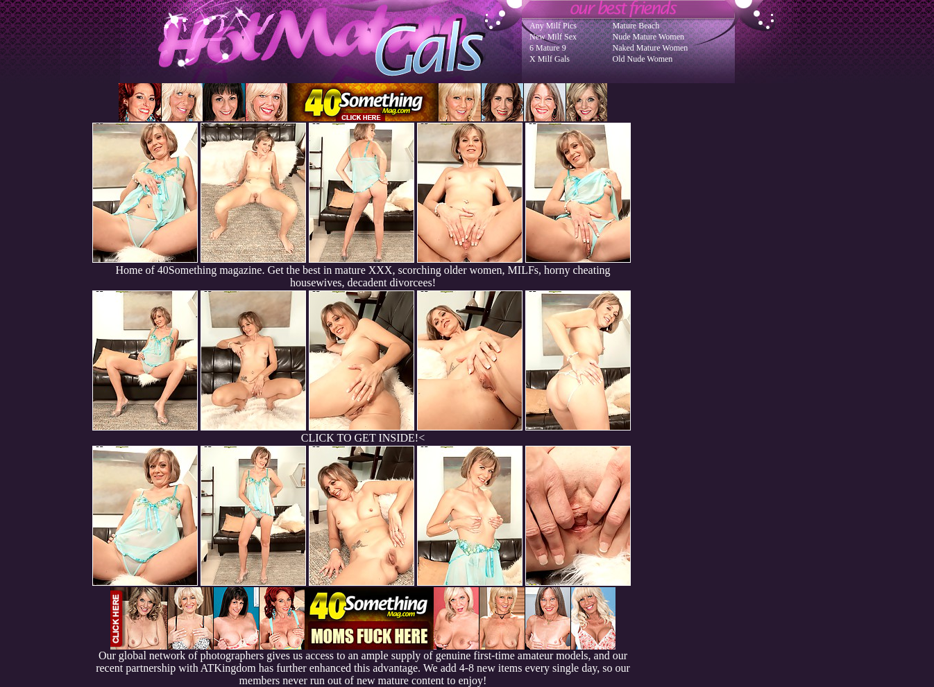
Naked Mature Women (650, 48)
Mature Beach (636, 26)
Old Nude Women (643, 59)
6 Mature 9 (547, 48)
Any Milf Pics (553, 26)
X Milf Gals (549, 59)
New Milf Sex (553, 37)
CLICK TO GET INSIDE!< (363, 438)
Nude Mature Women (648, 37)
